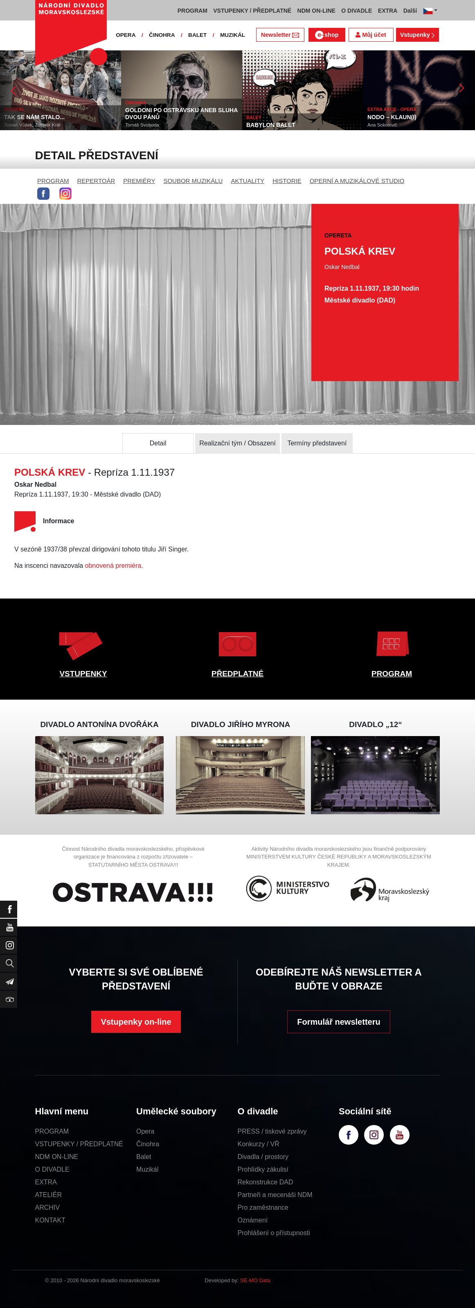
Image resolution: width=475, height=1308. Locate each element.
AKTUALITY (247, 180)
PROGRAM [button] (192, 10)
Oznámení (253, 1220)
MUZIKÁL (232, 35)
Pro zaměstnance (263, 1207)
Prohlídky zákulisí (263, 1169)
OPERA (125, 35)
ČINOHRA (162, 35)
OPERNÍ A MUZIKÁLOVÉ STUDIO (357, 180)
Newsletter (280, 35)
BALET (197, 35)
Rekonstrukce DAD (265, 1182)
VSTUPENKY (83, 673)
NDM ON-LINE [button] (316, 10)
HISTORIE (287, 180)
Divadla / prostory (263, 1156)
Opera (145, 1131)
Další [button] (410, 10)
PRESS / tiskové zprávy (272, 1131)
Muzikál (147, 1169)
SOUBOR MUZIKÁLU (193, 180)
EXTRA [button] (387, 10)
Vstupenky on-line (136, 1021)
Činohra (147, 1144)
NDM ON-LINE (57, 1156)
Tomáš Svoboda (142, 124)
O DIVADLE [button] (356, 10)
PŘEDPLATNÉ (237, 673)
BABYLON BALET (270, 125)
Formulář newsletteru (338, 1021)
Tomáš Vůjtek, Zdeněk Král (32, 124)
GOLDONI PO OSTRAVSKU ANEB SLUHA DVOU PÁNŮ (181, 113)
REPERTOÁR (96, 180)
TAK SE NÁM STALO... (34, 117)
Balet (143, 1156)
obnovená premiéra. (114, 565)
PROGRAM (53, 180)
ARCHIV (47, 1207)
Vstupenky (417, 35)
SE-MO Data (255, 1280)
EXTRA (46, 1182)
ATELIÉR (48, 1194)
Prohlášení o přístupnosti (274, 1232)
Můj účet (371, 35)
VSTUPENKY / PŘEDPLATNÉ (79, 1144)
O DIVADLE (52, 1169)
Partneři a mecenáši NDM (275, 1194)
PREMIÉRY (139, 180)
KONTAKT (50, 1220)
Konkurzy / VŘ (258, 1144)
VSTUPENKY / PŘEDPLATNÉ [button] (252, 10)
